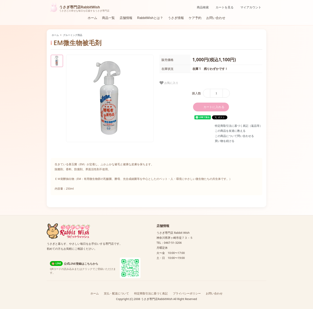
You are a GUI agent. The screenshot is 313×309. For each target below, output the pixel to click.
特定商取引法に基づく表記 (151, 293)
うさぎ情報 (176, 18)
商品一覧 (108, 18)
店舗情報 (126, 18)
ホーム (92, 18)
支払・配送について (116, 293)
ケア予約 (195, 18)
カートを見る (222, 7)
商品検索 (201, 7)
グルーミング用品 (72, 35)
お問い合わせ (215, 18)
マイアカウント (248, 7)
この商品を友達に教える (230, 131)
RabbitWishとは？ (150, 18)
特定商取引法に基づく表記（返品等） (238, 126)
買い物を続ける (224, 141)
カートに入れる (211, 107)
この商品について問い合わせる (234, 136)
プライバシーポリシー (187, 293)
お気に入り (168, 83)
